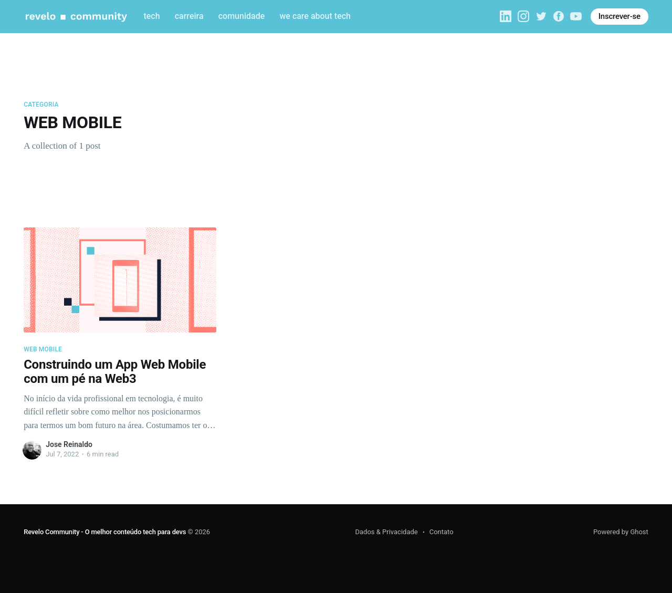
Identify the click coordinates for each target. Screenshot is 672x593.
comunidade (241, 16)
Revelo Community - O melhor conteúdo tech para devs (105, 532)
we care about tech (315, 16)
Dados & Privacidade (386, 532)
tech (151, 16)
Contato (441, 532)
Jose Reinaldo (69, 444)
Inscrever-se (619, 16)
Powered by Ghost (620, 532)
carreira (189, 16)
